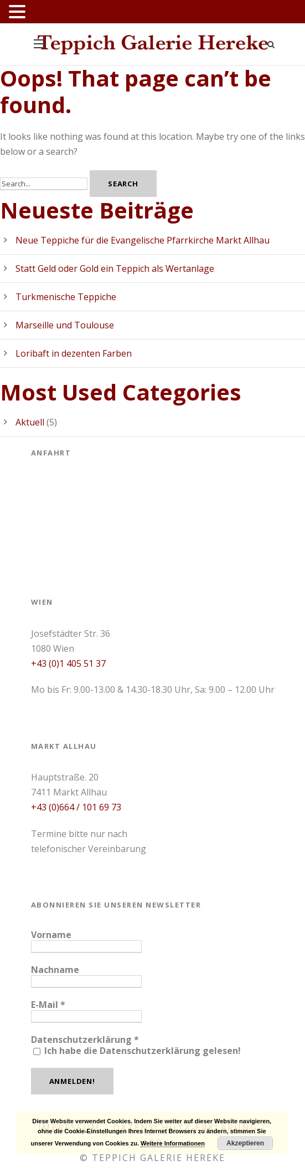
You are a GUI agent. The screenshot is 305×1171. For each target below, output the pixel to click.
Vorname (51, 934)
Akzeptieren (245, 1143)
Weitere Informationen (173, 1143)
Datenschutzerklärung (85, 1039)
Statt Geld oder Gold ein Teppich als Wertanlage (114, 268)
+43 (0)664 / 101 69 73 (76, 807)
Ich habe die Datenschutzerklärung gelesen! (137, 1051)
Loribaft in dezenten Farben (73, 353)
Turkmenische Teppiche (65, 297)
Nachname (55, 969)
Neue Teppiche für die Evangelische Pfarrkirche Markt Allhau (142, 240)
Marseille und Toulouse (64, 325)
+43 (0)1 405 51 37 (68, 663)
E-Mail (48, 1004)
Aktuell (29, 422)
